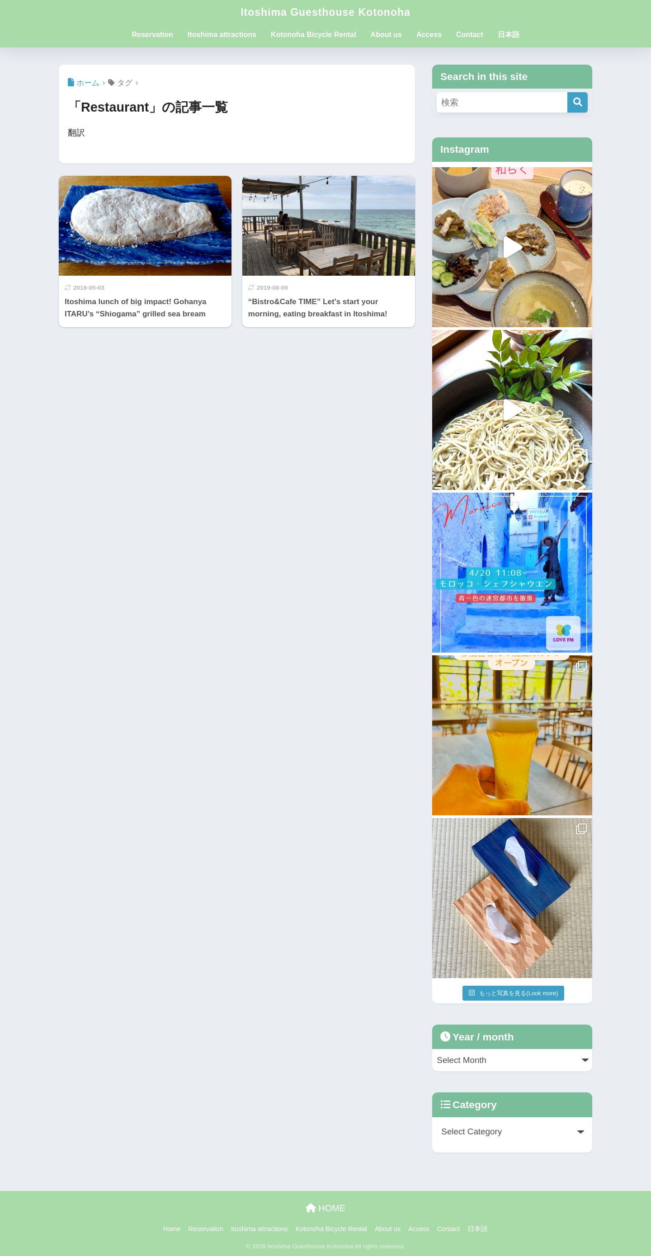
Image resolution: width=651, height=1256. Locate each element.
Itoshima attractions (222, 34)
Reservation (152, 34)
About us (386, 34)
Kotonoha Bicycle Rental (313, 34)
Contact (469, 34)
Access (429, 34)
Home (172, 1228)
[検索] (577, 102)
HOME (326, 1208)
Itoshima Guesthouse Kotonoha (325, 12)
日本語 (508, 34)
